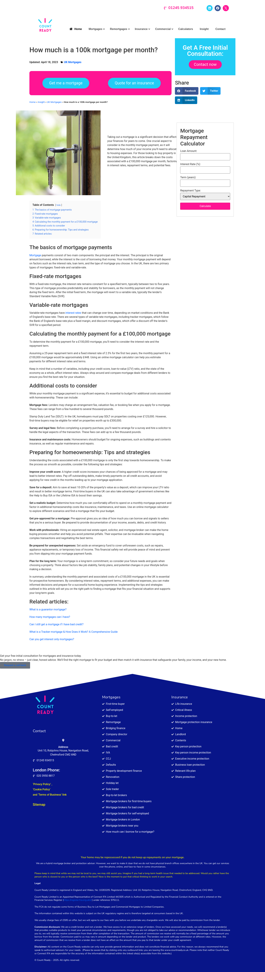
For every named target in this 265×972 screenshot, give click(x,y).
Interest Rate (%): (190, 164)
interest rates (73, 313)
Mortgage (35, 255)
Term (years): (188, 177)
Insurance (179, 697)
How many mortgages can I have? (49, 617)
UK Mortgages (72, 62)
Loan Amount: (188, 151)
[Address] (63, 740)
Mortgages (111, 697)
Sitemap (39, 805)
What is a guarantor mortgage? (47, 609)
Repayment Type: (190, 190)
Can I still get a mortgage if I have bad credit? (56, 624)
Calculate (205, 206)
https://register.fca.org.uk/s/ (78, 900)
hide (59, 205)
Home (32, 102)
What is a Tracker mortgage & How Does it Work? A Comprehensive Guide (73, 631)
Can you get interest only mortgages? (51, 639)
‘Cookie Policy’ (41, 789)
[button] (186, 91)
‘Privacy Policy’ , (42, 784)
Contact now (205, 64)
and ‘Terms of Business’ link (50, 794)
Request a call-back (15, 665)
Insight (41, 102)
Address (63, 747)
